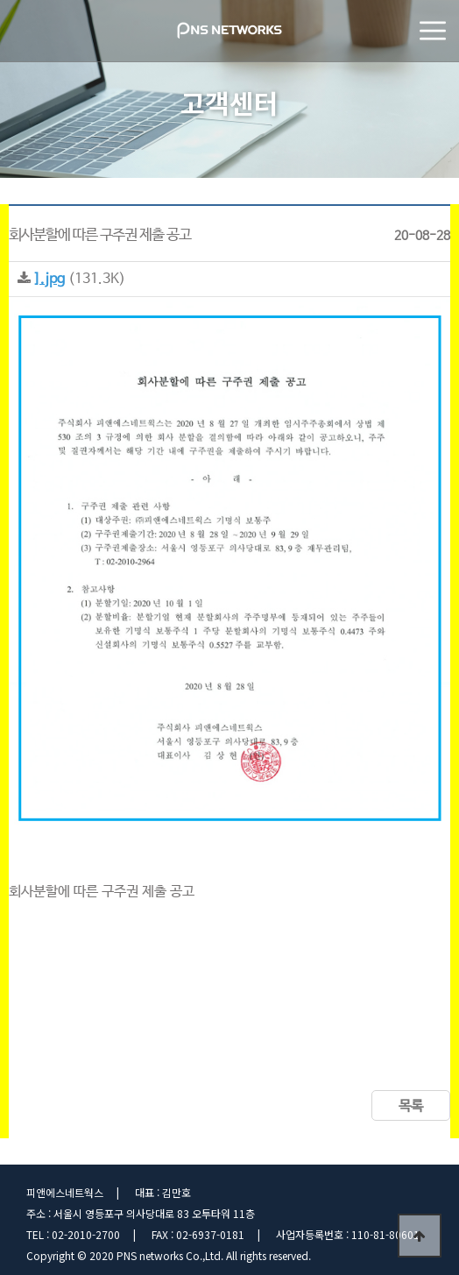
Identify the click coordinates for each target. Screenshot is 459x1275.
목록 (411, 1106)
